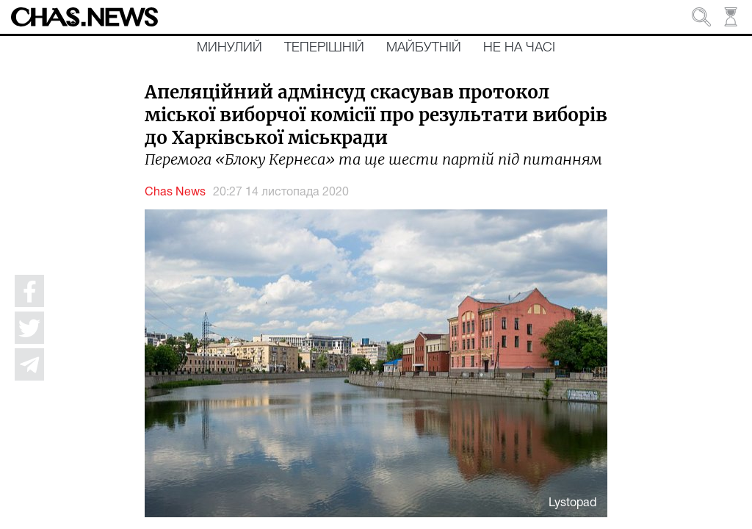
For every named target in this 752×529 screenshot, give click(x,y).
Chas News (175, 192)
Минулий (229, 48)
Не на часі (519, 48)
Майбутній (423, 48)
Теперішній (324, 48)
